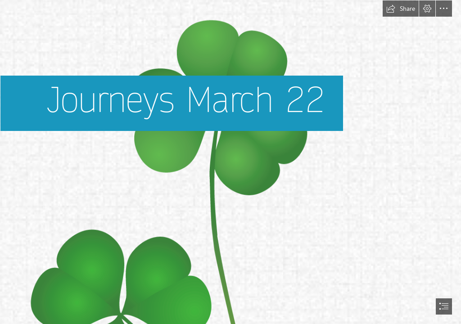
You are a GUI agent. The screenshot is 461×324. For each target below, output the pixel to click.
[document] (230, 162)
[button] (401, 8)
